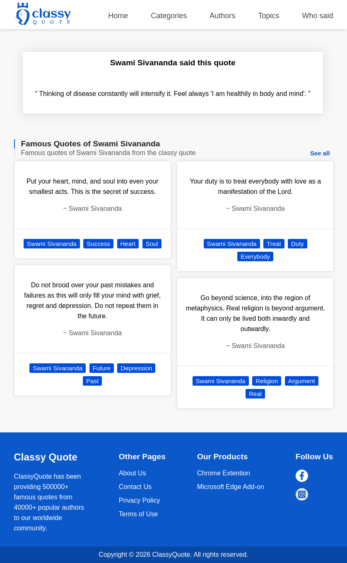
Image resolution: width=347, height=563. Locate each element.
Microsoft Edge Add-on (230, 486)
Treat (274, 243)
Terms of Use (138, 514)
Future (102, 368)
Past (92, 380)
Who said (317, 16)
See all (320, 153)
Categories (169, 16)
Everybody (255, 256)
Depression (136, 368)
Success (98, 243)
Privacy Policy (139, 500)
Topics (268, 16)
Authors (222, 16)
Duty (297, 243)
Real (255, 393)
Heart (128, 243)
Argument (301, 380)
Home (118, 16)
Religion (266, 380)
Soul (152, 243)
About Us (132, 473)
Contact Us (135, 486)
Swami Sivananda (52, 243)
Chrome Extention (223, 473)
